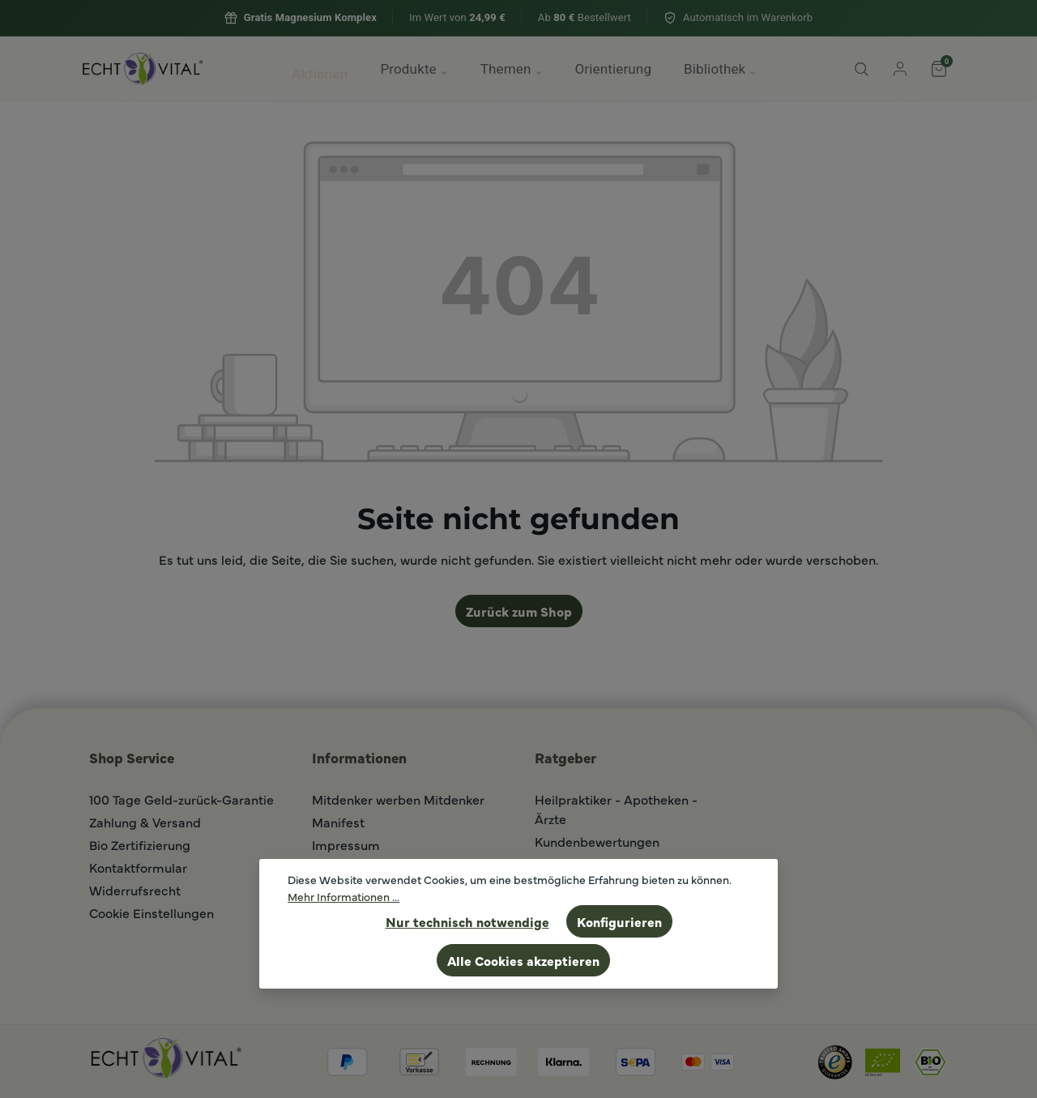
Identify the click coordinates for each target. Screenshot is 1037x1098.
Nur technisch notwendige (467, 921)
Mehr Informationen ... (343, 896)
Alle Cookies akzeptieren (523, 960)
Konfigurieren (619, 921)
